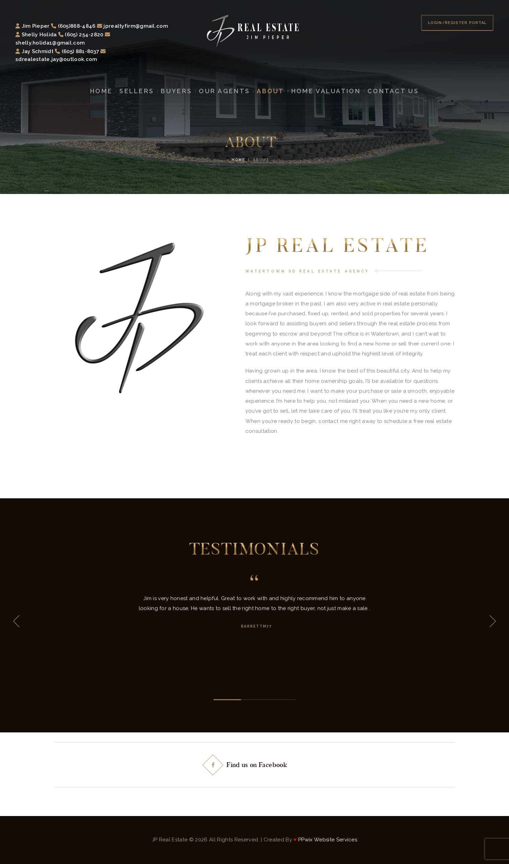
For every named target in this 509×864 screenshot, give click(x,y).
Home (238, 160)
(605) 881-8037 (80, 51)
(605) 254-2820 (84, 35)
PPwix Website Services (327, 840)
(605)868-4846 (77, 26)
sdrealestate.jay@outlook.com (56, 59)
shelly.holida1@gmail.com (50, 43)
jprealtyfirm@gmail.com (136, 26)
